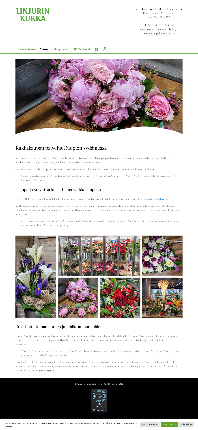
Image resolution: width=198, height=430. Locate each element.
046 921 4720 (162, 17)
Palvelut (44, 49)
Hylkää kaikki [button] (186, 425)
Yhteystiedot (61, 49)
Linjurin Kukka (26, 49)
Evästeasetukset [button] (150, 425)
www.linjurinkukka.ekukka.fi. (159, 199)
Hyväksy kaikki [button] (169, 425)
